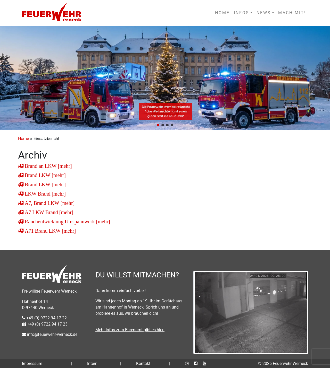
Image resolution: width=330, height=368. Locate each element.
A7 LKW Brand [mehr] (48, 212)
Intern (92, 363)
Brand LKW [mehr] (44, 175)
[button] (158, 125)
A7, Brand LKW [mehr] (49, 203)
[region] (165, 78)
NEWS (264, 12)
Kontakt (143, 363)
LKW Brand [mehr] (44, 193)
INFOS (241, 12)
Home (23, 138)
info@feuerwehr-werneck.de (49, 334)
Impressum (32, 363)
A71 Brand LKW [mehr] (49, 230)
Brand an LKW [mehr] (47, 166)
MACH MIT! (292, 12)
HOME (222, 12)
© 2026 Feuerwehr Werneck (283, 363)
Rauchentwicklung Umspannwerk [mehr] (66, 221)
